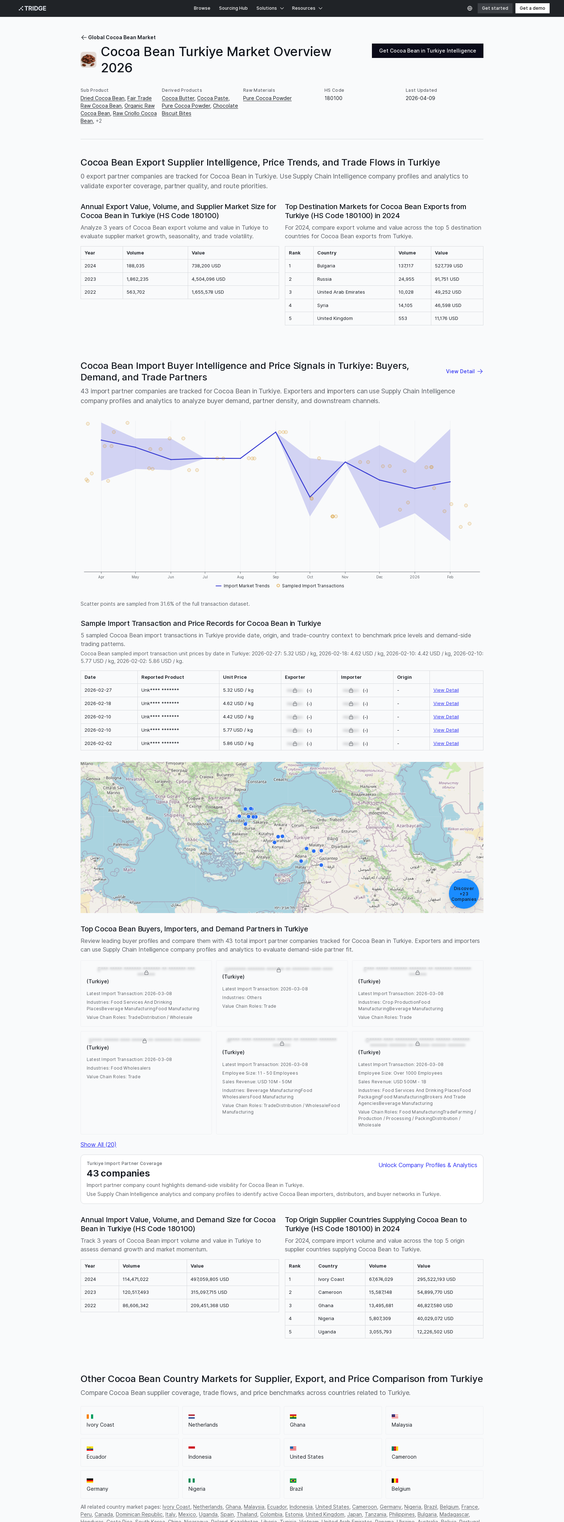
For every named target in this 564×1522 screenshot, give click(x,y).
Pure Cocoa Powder (186, 106)
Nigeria (412, 1507)
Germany (390, 1507)
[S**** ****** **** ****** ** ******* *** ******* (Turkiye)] (278, 837)
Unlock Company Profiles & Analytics (427, 1165)
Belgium (449, 1507)
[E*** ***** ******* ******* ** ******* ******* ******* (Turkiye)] (246, 809)
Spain (227, 1514)
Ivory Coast (176, 1507)
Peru (86, 1514)
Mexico (187, 1514)
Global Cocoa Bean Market (118, 37)
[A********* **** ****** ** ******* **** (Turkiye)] (239, 816)
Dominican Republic (139, 1514)
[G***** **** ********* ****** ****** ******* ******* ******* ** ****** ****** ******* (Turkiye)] (282, 836)
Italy (170, 1514)
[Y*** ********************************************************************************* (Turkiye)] (253, 817)
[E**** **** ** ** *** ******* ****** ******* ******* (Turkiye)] (314, 851)
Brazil (430, 1507)
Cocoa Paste (212, 98)
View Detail (446, 690)
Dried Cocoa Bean (102, 98)
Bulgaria (427, 1514)
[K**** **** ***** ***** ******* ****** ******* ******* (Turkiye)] (256, 816)
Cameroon (364, 1507)
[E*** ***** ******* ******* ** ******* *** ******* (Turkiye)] (249, 816)
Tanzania (375, 1514)
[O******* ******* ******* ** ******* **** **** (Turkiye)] (321, 851)
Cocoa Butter (178, 98)
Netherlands (208, 1507)
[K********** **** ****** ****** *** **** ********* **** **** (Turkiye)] (245, 824)
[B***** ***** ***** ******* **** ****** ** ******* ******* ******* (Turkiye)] (321, 865)
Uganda (208, 1514)
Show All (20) (99, 1144)
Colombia (271, 1514)
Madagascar (454, 1514)
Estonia (294, 1514)
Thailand (247, 1514)
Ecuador (277, 1507)
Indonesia (301, 1507)
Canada (104, 1514)
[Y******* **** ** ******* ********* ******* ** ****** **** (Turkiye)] (274, 842)
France (469, 1507)
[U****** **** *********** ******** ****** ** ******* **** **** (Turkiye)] (301, 861)
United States (332, 1507)
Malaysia (254, 1507)
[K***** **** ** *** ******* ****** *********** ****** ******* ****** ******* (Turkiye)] (306, 848)
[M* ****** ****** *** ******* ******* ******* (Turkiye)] (251, 809)
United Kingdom (325, 1514)
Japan (354, 1514)
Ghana (233, 1507)
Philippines (402, 1514)
